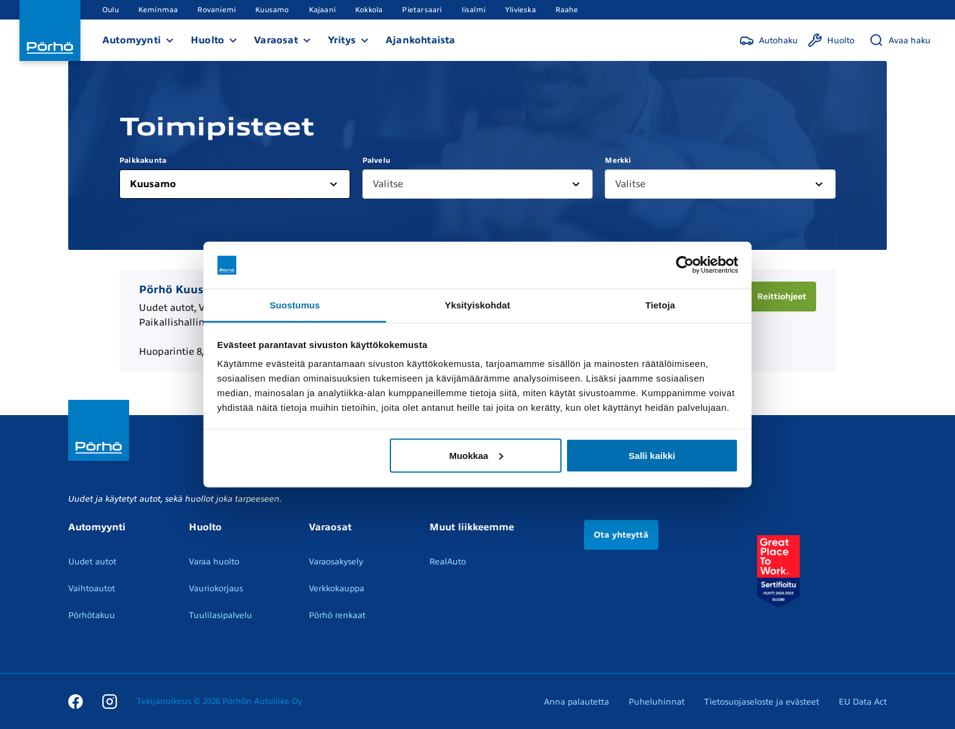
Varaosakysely (336, 561)
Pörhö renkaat (337, 615)
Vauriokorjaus (216, 588)
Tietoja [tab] (660, 304)
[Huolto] (831, 40)
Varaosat (276, 40)
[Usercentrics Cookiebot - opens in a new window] (685, 265)
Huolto (207, 40)
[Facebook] (75, 700)
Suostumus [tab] (295, 304)
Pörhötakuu (91, 615)
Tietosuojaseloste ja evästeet (761, 701)
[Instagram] (109, 700)
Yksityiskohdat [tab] (477, 304)
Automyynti (131, 40)
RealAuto (447, 561)
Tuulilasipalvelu (220, 615)
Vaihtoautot (91, 588)
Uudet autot (92, 561)
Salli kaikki (652, 455)
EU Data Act (863, 701)
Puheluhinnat (657, 701)
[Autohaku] (769, 40)
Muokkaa (475, 455)
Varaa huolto (214, 561)
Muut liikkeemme (471, 527)
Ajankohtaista (421, 40)
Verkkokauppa (336, 588)
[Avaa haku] (900, 40)
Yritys (342, 40)
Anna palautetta (576, 701)
